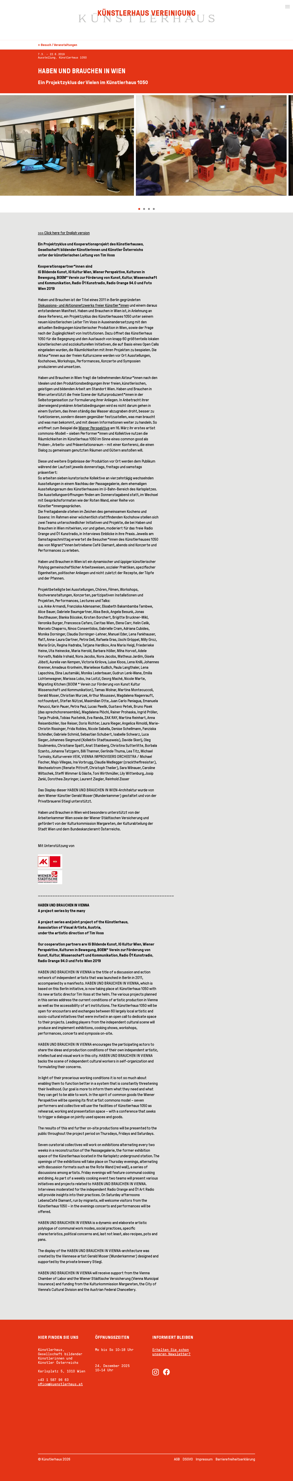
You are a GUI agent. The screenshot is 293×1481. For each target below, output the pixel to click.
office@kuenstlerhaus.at (60, 1384)
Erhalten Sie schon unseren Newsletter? (171, 1352)
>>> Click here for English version (64, 233)
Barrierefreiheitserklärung (235, 1459)
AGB (177, 1459)
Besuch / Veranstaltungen (59, 45)
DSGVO (188, 1459)
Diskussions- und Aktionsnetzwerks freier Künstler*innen (83, 305)
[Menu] (287, 6)
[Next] (219, 153)
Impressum (204, 1459)
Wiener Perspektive (94, 428)
